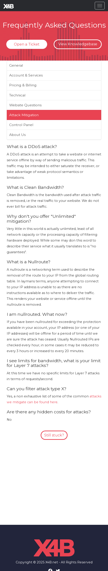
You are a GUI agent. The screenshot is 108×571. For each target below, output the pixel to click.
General (16, 65)
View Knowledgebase (77, 44)
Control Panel (21, 125)
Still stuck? (54, 435)
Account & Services (26, 75)
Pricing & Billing (23, 85)
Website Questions (25, 105)
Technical (17, 95)
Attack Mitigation (24, 115)
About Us (17, 135)
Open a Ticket (27, 44)
